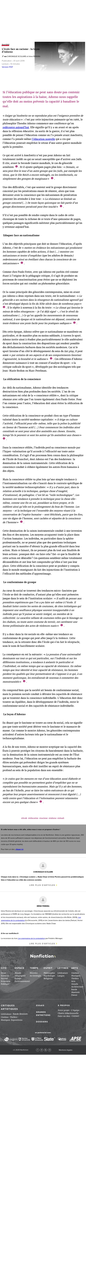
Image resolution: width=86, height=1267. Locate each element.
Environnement (22, 981)
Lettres (43, 565)
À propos (64, 1005)
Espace (19, 968)
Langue (60, 976)
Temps (43, 147)
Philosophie (49, 973)
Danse (74, 995)
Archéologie (35, 976)
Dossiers (42, 1021)
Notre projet (63, 1010)
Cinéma (75, 973)
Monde (18, 973)
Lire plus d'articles (42, 943)
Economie (5, 981)
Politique (5, 984)
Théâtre (75, 978)
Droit (3, 973)
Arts (43, 775)
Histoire (34, 973)
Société (4, 978)
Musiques (76, 976)
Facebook (37, 1050)
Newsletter (49, 1050)
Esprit (43, 356)
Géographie (20, 976)
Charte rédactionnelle (68, 1013)
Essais (40, 1005)
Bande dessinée (20, 1014)
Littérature (62, 973)
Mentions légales (65, 1050)
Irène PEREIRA (43, 906)
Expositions (16, 1020)
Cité (4, 968)
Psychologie (49, 976)
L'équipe (75, 1010)
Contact (75, 1016)
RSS (45, 1050)
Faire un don (64, 1016)
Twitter (41, 1050)
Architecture (77, 987)
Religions (48, 978)
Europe (18, 978)
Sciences (5, 976)
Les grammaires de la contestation (31, 938)
